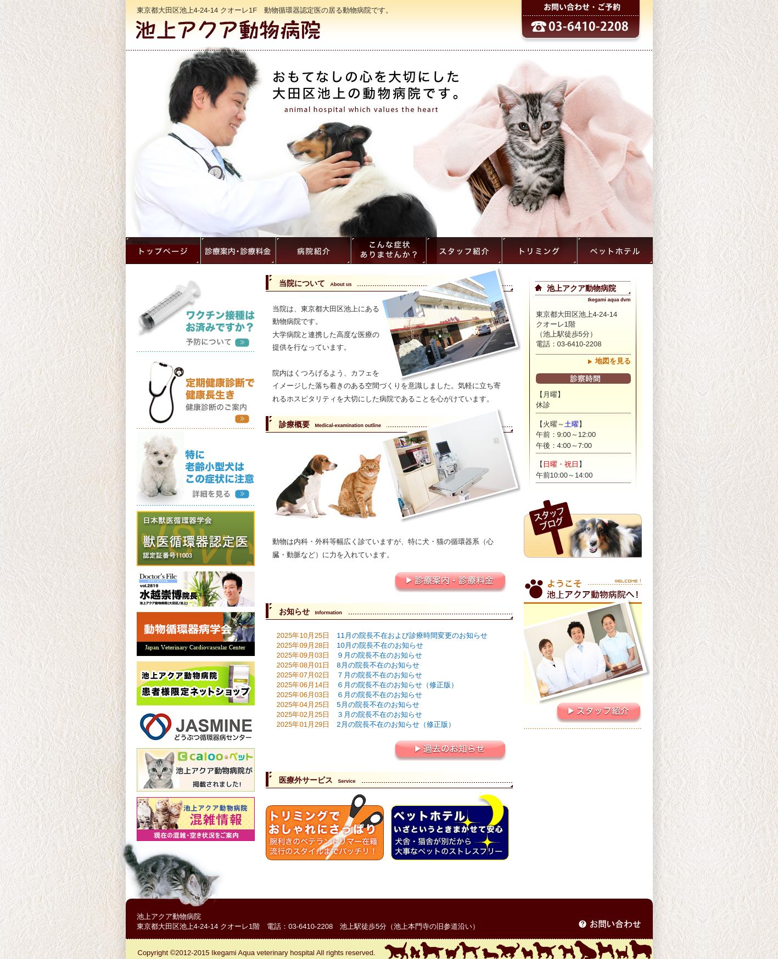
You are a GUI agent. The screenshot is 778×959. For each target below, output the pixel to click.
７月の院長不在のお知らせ (350, 675)
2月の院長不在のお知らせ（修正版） (366, 724)
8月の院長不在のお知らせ (348, 665)
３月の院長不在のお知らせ (350, 714)
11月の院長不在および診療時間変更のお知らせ (382, 635)
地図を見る (613, 361)
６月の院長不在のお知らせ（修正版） (367, 685)
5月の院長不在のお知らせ (348, 704)
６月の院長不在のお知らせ (350, 695)
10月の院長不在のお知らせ (350, 645)
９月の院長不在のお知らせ (350, 655)
